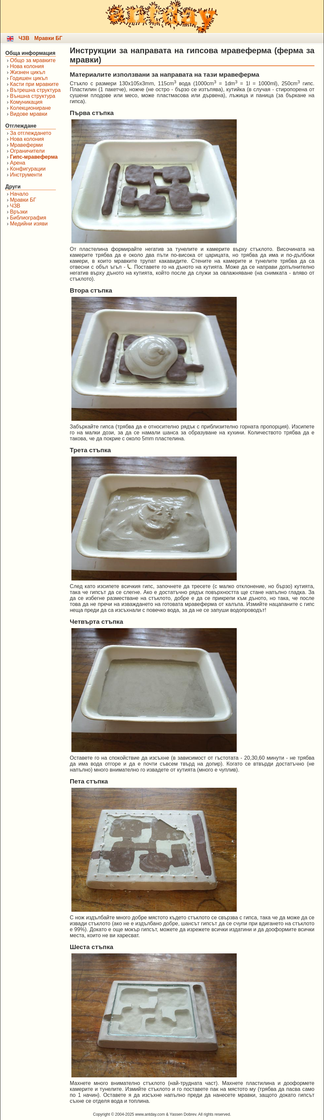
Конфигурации (28, 169)
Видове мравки (28, 114)
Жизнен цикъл (27, 72)
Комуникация (26, 102)
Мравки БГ (48, 38)
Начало (19, 194)
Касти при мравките (34, 84)
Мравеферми (26, 145)
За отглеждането (30, 133)
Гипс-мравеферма (34, 157)
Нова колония (27, 66)
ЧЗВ (24, 38)
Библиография (28, 217)
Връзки (18, 212)
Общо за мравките (33, 60)
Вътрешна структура (35, 90)
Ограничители (27, 151)
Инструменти (26, 175)
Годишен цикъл (29, 78)
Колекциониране (30, 108)
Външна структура (32, 96)
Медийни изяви (29, 223)
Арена (17, 163)
